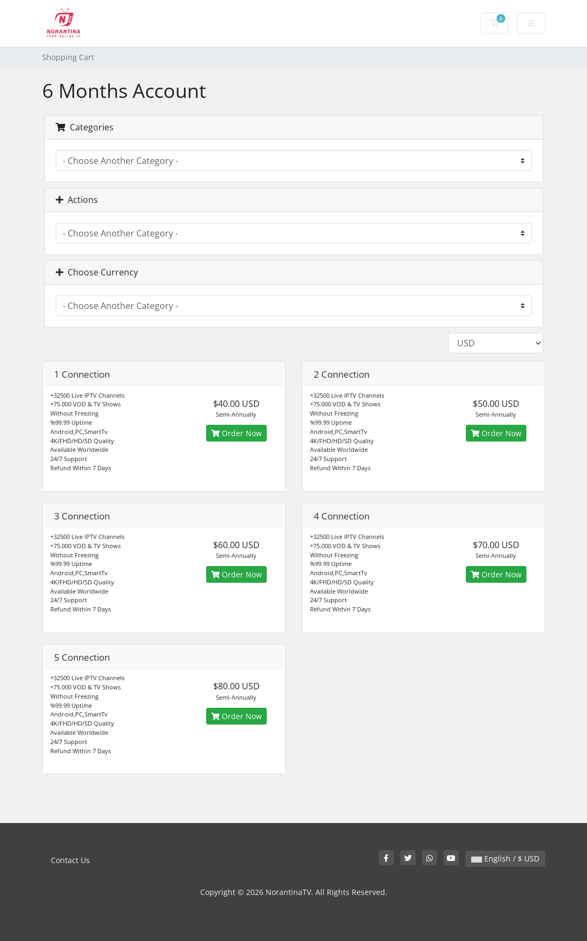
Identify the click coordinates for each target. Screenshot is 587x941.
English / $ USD (505, 858)
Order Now (236, 433)
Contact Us (70, 860)
